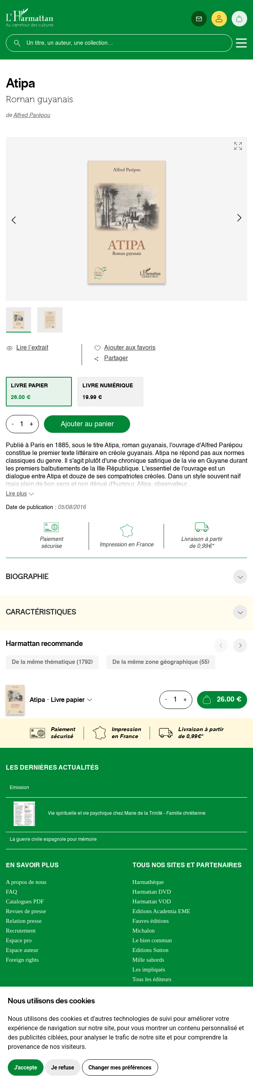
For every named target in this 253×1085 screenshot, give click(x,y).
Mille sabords (148, 960)
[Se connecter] (219, 18)
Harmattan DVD (152, 892)
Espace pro (18, 940)
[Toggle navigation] (241, 43)
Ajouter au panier (87, 424)
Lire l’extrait (27, 348)
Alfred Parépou (31, 115)
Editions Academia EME (161, 911)
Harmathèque (148, 882)
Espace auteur (22, 950)
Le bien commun (152, 940)
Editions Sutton (151, 950)
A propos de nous (26, 882)
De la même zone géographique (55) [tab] (160, 662)
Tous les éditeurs (152, 979)
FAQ (11, 892)
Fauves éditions (151, 921)
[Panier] (239, 18)
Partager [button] (111, 358)
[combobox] (74, 700)
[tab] (39, 391)
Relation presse (24, 921)
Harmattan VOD (152, 901)
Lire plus (16, 494)
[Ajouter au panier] (222, 700)
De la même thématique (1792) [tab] (52, 662)
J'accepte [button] (25, 1067)
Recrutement (21, 931)
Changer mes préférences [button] (120, 1067)
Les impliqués (149, 969)
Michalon (144, 931)
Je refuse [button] (62, 1067)
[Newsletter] (199, 18)
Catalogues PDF (25, 901)
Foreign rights (22, 960)
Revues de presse (26, 911)
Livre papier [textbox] (68, 699)
